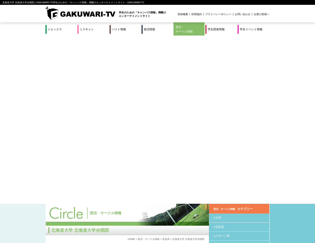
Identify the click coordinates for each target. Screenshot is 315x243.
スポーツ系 (222, 67)
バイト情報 (119, 29)
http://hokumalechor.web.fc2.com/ (79, 160)
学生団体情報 (216, 29)
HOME (131, 71)
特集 (128, 225)
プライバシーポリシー (218, 14)
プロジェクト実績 (127, 230)
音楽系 (166, 71)
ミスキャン (87, 29)
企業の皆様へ (262, 14)
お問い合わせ (242, 14)
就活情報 (149, 29)
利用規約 (196, 14)
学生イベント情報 (251, 29)
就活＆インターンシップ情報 (106, 225)
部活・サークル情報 (184, 29)
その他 (219, 86)
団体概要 (183, 14)
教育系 (219, 77)
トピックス (55, 29)
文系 (218, 49)
